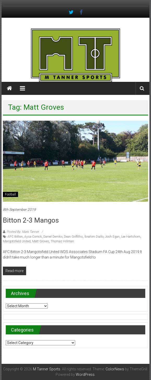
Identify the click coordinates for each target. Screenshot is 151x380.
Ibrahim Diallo (93, 236)
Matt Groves (40, 241)
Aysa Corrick (33, 236)
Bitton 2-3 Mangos (31, 220)
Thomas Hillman (62, 241)
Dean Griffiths (73, 236)
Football (10, 194)
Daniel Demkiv (52, 236)
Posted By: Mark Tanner (23, 232)
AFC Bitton (15, 236)
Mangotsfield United (17, 241)
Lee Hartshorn (130, 236)
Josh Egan (112, 236)
